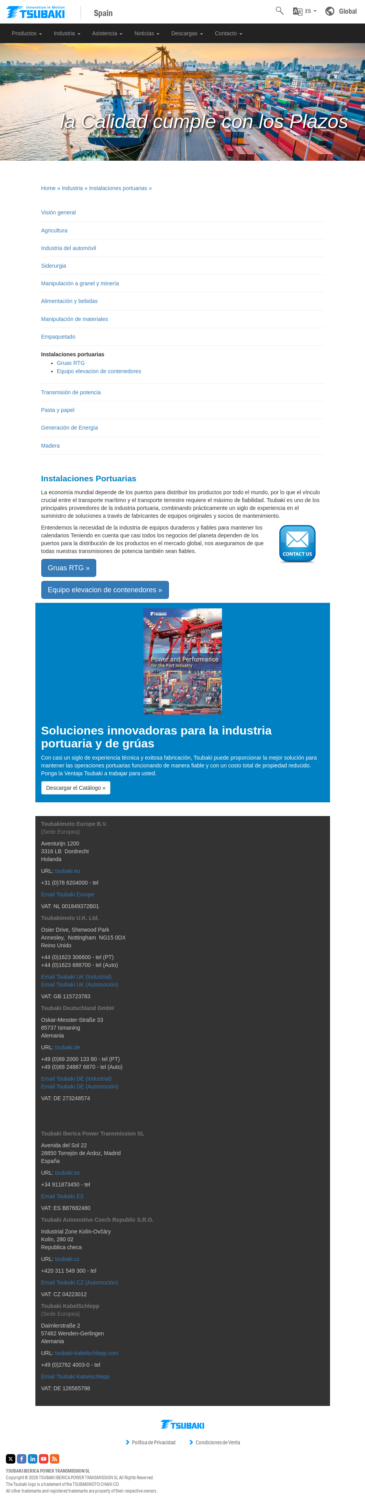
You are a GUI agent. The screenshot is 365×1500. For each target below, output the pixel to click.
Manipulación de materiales (74, 319)
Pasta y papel (58, 410)
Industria (67, 33)
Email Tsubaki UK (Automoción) (80, 984)
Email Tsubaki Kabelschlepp (75, 1376)
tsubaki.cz (67, 1259)
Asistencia (107, 33)
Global (348, 11)
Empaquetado (58, 337)
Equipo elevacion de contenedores (99, 371)
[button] (305, 11)
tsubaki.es (67, 1173)
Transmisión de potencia (71, 392)
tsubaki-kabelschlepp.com (86, 1353)
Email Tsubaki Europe (67, 894)
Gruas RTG (71, 363)
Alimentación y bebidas (69, 301)
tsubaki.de (67, 1047)
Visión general (58, 212)
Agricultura (54, 230)
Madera (50, 446)
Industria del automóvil (68, 248)
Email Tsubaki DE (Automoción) (80, 1086)
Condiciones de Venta (214, 1442)
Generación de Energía (69, 427)
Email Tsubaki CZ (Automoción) (79, 1282)
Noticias (147, 33)
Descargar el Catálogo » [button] (76, 788)
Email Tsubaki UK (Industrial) (76, 977)
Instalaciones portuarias (118, 188)
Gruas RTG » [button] (69, 568)
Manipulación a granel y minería (80, 283)
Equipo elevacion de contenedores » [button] (105, 590)
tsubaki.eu (67, 871)
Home (48, 188)
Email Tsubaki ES (62, 1196)
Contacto (228, 33)
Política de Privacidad (150, 1442)
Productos (27, 33)
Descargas (187, 33)
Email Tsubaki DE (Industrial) (76, 1079)
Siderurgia (53, 266)
